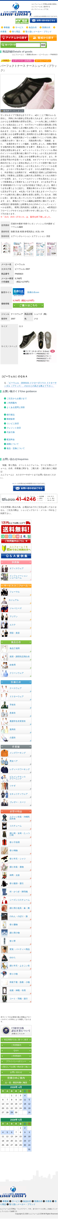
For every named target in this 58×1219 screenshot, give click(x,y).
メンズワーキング (18, 753)
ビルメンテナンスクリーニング (18, 778)
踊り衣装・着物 (17, 867)
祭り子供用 (15, 842)
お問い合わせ (16, 1072)
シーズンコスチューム (20, 900)
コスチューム (16, 826)
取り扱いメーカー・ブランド (39, 31)
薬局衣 (13, 729)
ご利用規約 (16, 1056)
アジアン (14, 616)
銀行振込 (11, 414)
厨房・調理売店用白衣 (20, 656)
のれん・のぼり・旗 (19, 916)
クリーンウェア (17, 673)
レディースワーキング (20, 769)
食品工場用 (15, 648)
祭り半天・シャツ (18, 859)
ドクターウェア (17, 696)
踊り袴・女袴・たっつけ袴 (20, 834)
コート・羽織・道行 (19, 998)
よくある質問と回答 (16, 407)
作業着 (3, 31)
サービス (19, 27)
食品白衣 (33, 27)
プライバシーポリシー (16, 1061)
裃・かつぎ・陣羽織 (19, 891)
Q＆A (16, 1050)
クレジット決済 (14, 428)
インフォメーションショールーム (19, 577)
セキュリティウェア (19, 794)
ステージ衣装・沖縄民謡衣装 (20, 818)
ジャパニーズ (16, 608)
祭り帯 (13, 941)
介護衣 (13, 737)
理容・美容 (15, 633)
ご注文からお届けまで (17, 398)
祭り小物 (14, 974)
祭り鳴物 (14, 850)
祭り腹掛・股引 (17, 883)
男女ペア (14, 761)
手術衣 (13, 705)
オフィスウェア (17, 568)
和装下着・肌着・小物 (20, 982)
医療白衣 (46, 27)
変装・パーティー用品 (20, 949)
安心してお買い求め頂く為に (16, 1067)
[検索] (28, 45)
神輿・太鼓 (15, 875)
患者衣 (13, 713)
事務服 (7, 27)
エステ (13, 625)
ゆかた (13, 957)
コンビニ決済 (13, 423)
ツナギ (13, 786)
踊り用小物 (15, 933)
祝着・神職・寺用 (18, 990)
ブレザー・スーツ (18, 802)
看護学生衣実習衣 (18, 721)
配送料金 (11, 439)
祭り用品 (16, 31)
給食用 (13, 665)
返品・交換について (16, 448)
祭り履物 (14, 924)
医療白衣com (33, 292)
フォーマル (15, 592)
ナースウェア (16, 688)
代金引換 (11, 432)
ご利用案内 (12, 403)
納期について (13, 444)
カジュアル (14, 600)
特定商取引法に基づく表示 (16, 1039)
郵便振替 (11, 419)
